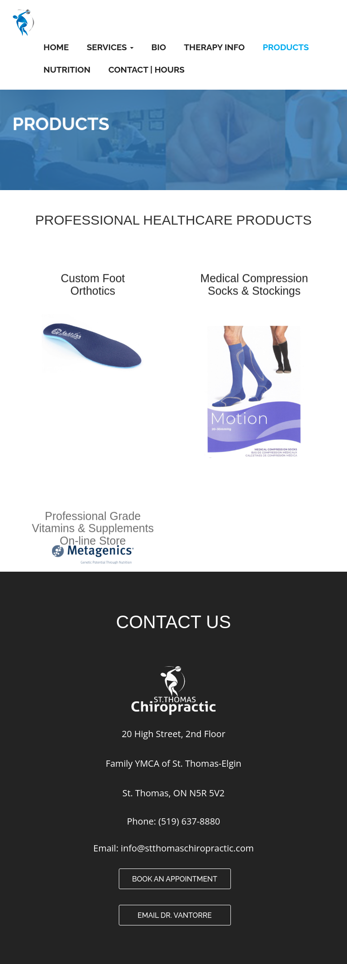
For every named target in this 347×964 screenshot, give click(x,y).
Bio (159, 47)
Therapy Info (214, 47)
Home (56, 47)
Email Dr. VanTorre (175, 915)
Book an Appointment (174, 879)
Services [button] (110, 47)
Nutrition (67, 69)
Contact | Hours (146, 69)
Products (286, 47)
